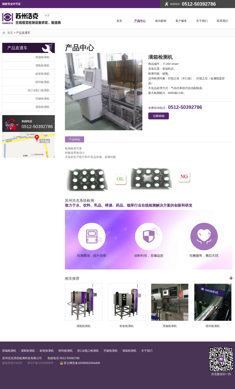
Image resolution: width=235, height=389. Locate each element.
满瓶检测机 (42, 65)
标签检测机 (42, 73)
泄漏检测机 (42, 57)
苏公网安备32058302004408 (80, 363)
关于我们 (201, 20)
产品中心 (140, 20)
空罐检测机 (42, 98)
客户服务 (181, 20)
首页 (119, 20)
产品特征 (74, 139)
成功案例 (160, 20)
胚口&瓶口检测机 (39, 90)
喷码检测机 (42, 82)
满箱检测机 (42, 106)
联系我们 (222, 20)
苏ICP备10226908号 (40, 363)
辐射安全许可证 (11, 3)
